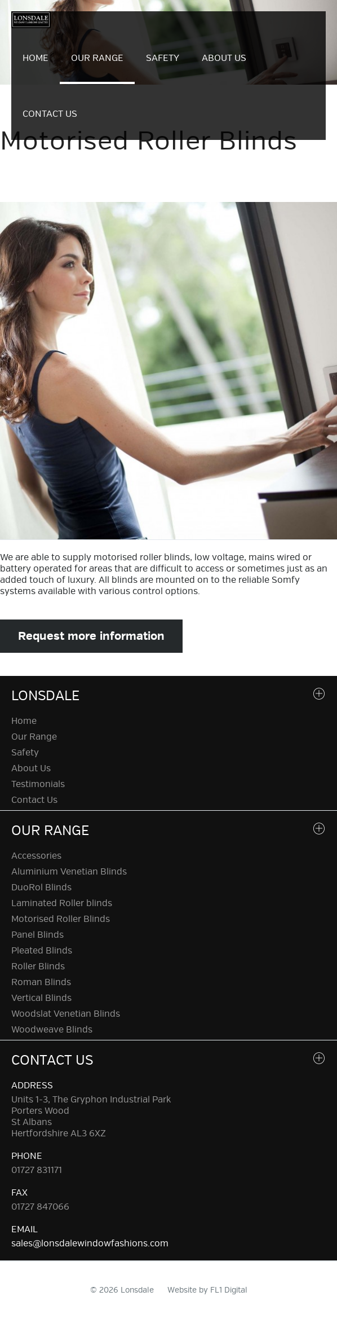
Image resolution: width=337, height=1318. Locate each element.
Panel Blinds (37, 935)
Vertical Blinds (41, 998)
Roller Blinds (38, 966)
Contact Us (50, 114)
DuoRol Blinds (41, 887)
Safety (162, 58)
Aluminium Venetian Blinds (69, 871)
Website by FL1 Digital (207, 1290)
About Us (224, 58)
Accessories (36, 856)
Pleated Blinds (41, 950)
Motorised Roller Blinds (60, 919)
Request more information (91, 636)
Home (35, 58)
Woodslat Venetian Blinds (65, 1014)
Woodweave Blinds (51, 1029)
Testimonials (38, 784)
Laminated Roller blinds (61, 903)
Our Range (97, 58)
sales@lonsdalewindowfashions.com (89, 1243)
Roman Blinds (41, 982)
